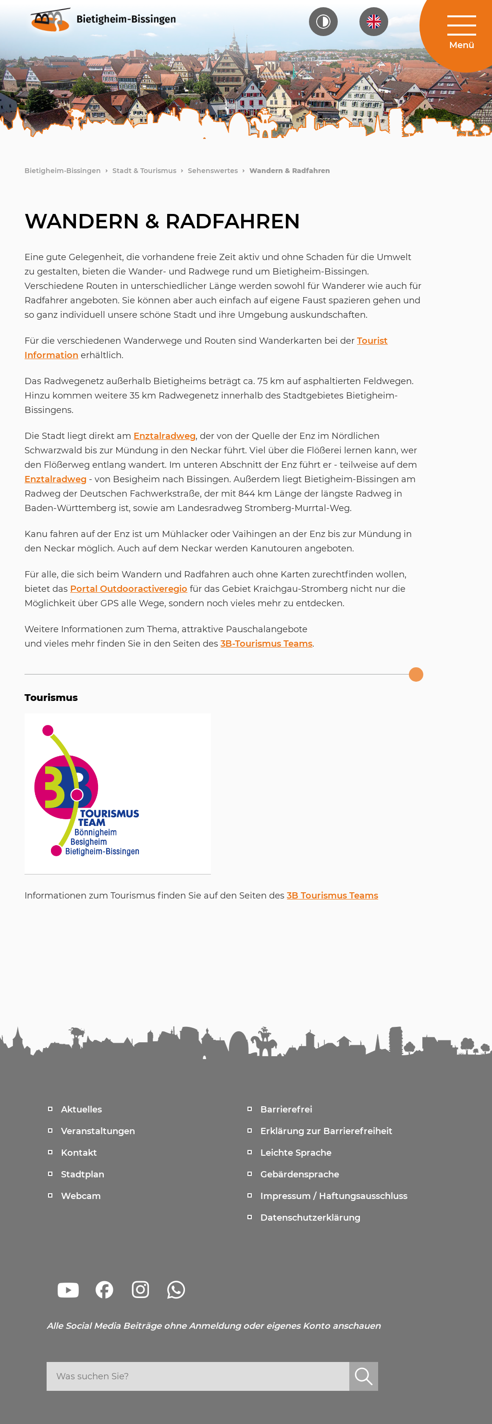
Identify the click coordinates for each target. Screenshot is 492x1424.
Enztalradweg (165, 436)
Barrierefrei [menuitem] (286, 1109)
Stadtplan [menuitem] (82, 1174)
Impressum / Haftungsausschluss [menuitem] (333, 1196)
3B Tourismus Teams (332, 895)
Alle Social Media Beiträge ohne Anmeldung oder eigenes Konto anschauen (214, 1326)
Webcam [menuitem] (81, 1196)
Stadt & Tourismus (144, 170)
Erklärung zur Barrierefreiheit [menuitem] (326, 1131)
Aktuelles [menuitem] (81, 1109)
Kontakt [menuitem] (79, 1153)
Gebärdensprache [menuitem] (299, 1174)
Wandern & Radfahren (289, 170)
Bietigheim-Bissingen (63, 170)
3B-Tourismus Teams (266, 643)
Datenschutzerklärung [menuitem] (310, 1217)
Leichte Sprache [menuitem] (296, 1153)
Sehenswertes (213, 170)
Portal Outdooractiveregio (128, 589)
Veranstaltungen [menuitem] (98, 1131)
